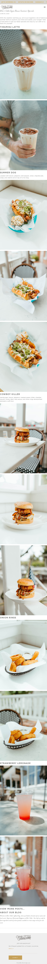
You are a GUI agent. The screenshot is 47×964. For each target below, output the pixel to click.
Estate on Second (25, 2)
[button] (44, 7)
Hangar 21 (39, 2)
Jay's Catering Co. (8, 2)
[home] (7, 7)
